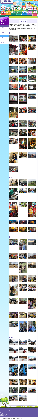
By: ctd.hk (36, 418)
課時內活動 (3, 27)
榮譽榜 (2, 37)
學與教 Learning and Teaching (19, 12)
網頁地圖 (2, 418)
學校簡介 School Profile (3, 12)
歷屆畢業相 (2, 42)
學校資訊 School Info (8, 12)
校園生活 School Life (29, 12)
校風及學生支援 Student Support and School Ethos (24, 12)
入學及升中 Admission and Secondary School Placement (35, 13)
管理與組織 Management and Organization (13, 12)
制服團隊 (3, 32)
